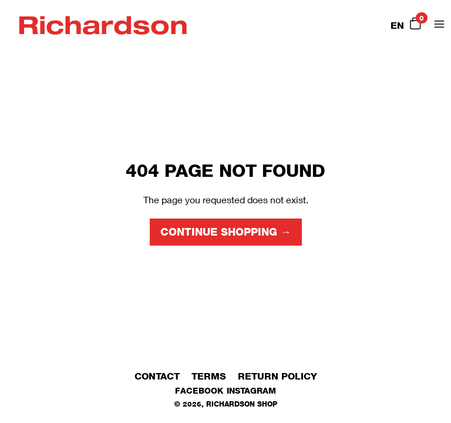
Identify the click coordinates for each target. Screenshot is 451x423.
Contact (157, 376)
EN (397, 25)
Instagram (251, 390)
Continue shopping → (225, 232)
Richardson (103, 24)
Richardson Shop (241, 404)
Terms (208, 376)
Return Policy (277, 376)
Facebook (199, 390)
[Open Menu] (439, 24)
